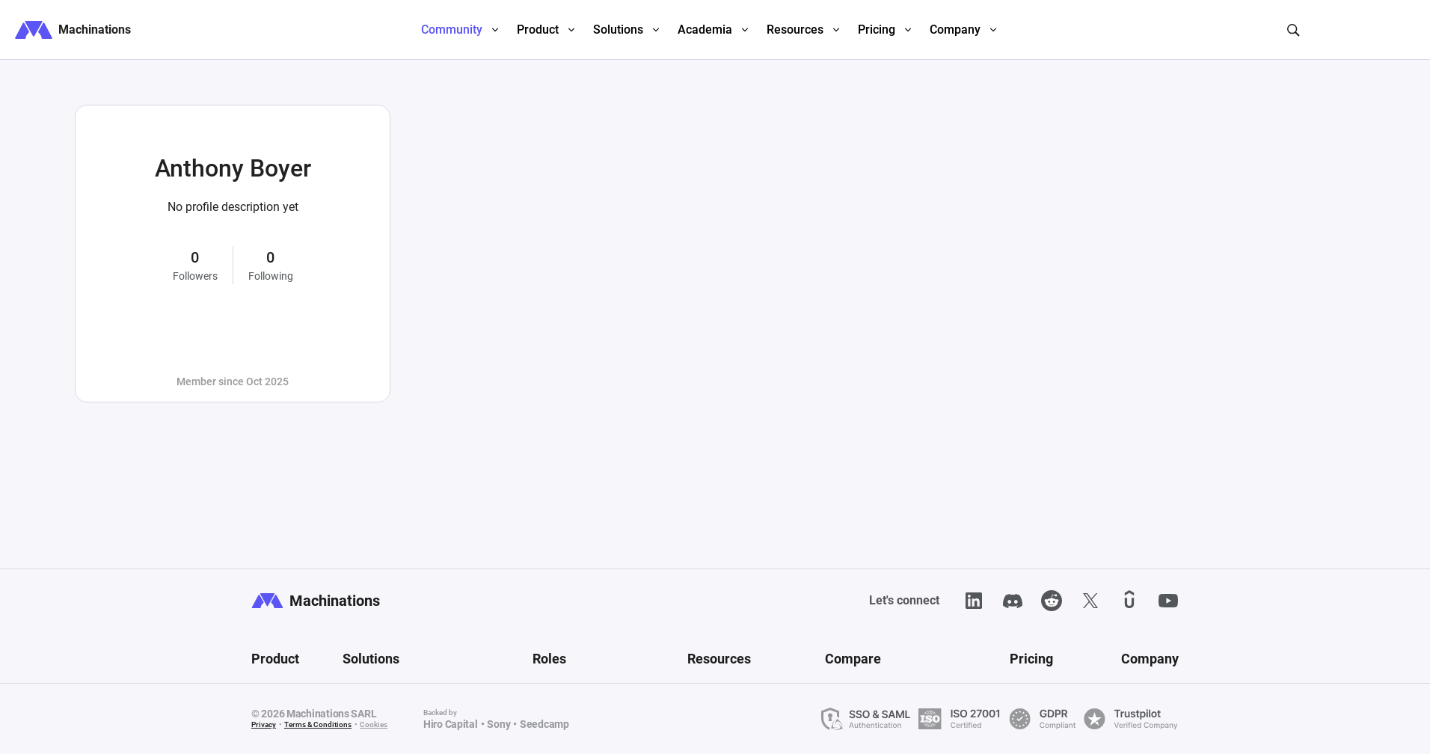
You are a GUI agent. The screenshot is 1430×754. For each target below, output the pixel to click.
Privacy (263, 724)
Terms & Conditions (318, 724)
